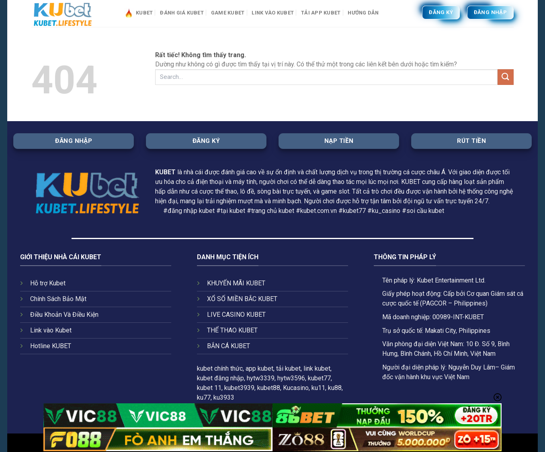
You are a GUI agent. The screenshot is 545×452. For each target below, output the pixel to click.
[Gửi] (506, 77)
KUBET (165, 172)
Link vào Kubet (273, 13)
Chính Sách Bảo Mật (58, 299)
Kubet (138, 13)
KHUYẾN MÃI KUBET (236, 283)
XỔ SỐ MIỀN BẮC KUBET (242, 299)
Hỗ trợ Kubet (48, 283)
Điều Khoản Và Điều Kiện (64, 314)
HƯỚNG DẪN (363, 13)
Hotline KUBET (50, 346)
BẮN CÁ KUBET (228, 346)
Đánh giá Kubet (182, 13)
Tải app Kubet (320, 13)
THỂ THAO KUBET (232, 330)
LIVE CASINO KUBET (236, 314)
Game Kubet (228, 13)
